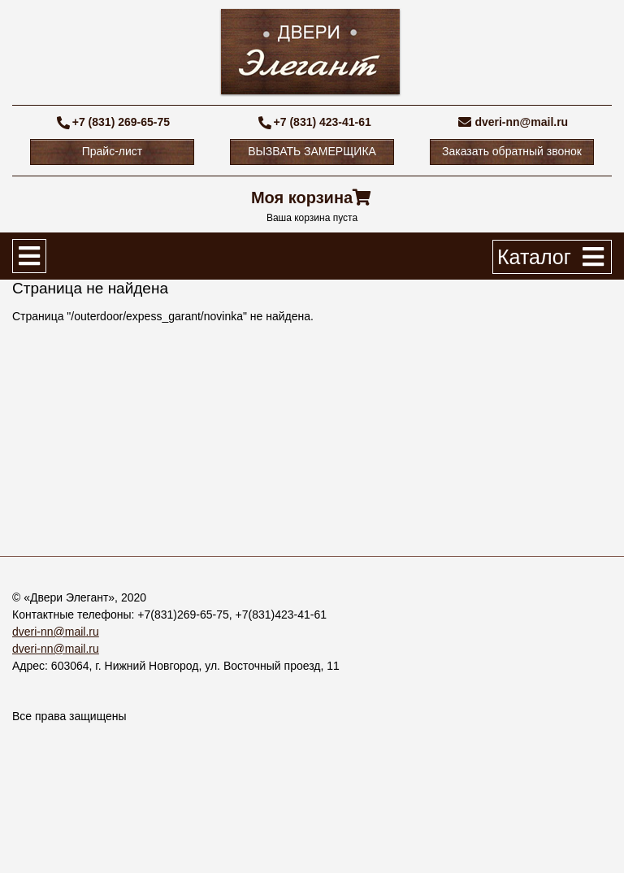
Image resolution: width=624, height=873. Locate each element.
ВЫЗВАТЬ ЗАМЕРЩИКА (312, 151)
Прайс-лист (112, 151)
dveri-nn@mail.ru (521, 121)
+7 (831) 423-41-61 (322, 121)
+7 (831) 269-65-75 (121, 121)
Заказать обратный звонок (512, 151)
